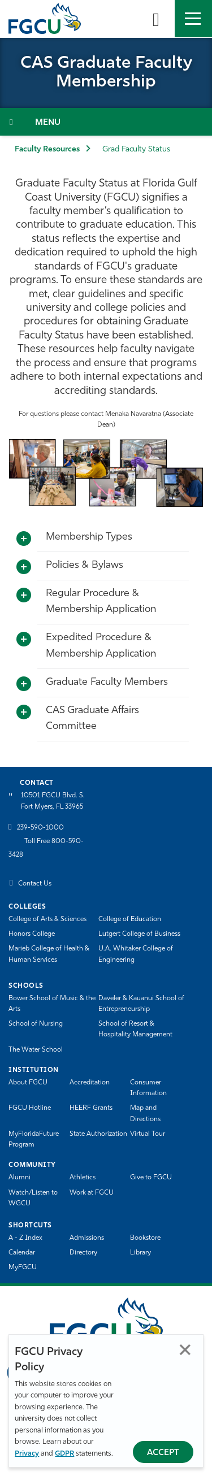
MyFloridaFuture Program (33, 1139)
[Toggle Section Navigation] (106, 122)
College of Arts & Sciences (47, 919)
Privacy (27, 1453)
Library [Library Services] (140, 1252)
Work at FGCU (92, 1193)
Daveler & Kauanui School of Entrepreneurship (141, 1004)
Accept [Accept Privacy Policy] (163, 1453)
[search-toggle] (156, 18)
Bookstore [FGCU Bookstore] (145, 1238)
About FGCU (27, 1082)
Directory (83, 1252)
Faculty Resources (47, 149)
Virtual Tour (147, 1134)
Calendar (21, 1252)
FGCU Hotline (29, 1108)
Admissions (87, 1238)
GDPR (64, 1453)
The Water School (35, 1050)
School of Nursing (35, 1024)
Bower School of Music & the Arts (52, 1004)
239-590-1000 (40, 827)
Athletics (83, 1177)
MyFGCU (22, 1267)
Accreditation (90, 1082)
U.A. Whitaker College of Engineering (135, 954)
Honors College (31, 934)
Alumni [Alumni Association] (19, 1177)
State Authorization (98, 1134)
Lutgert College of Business (139, 934)
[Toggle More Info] (23, 539)
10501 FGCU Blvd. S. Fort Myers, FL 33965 (53, 801)
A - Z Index (25, 1238)
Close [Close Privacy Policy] (185, 1350)
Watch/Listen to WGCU (33, 1198)
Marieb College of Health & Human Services (48, 954)
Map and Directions (145, 1113)
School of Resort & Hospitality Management (135, 1029)
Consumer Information (148, 1088)
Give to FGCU (151, 1177)
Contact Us (34, 883)
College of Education (129, 919)
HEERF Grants (91, 1108)
